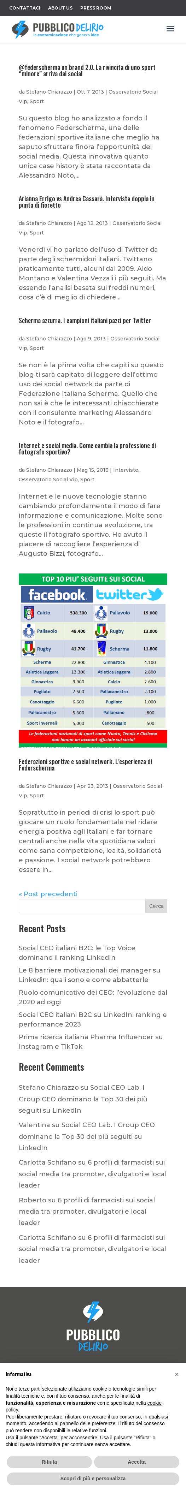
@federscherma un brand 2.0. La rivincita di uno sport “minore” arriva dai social (87, 70)
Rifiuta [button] (49, 1462)
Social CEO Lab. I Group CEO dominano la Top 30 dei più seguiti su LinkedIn (83, 1099)
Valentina (34, 1125)
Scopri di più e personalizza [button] (93, 1478)
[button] (176, 1374)
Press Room (95, 8)
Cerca (156, 906)
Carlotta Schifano (47, 1162)
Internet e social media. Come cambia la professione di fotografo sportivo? (87, 448)
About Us (60, 8)
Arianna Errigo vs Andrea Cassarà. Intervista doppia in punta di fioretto (87, 201)
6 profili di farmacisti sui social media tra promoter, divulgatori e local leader (93, 1174)
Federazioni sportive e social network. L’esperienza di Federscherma (85, 764)
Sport (37, 101)
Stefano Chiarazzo (49, 92)
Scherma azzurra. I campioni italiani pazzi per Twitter (85, 320)
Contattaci (24, 8)
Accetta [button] (137, 1462)
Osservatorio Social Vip (48, 479)
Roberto (32, 1200)
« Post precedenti (48, 894)
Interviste (125, 470)
